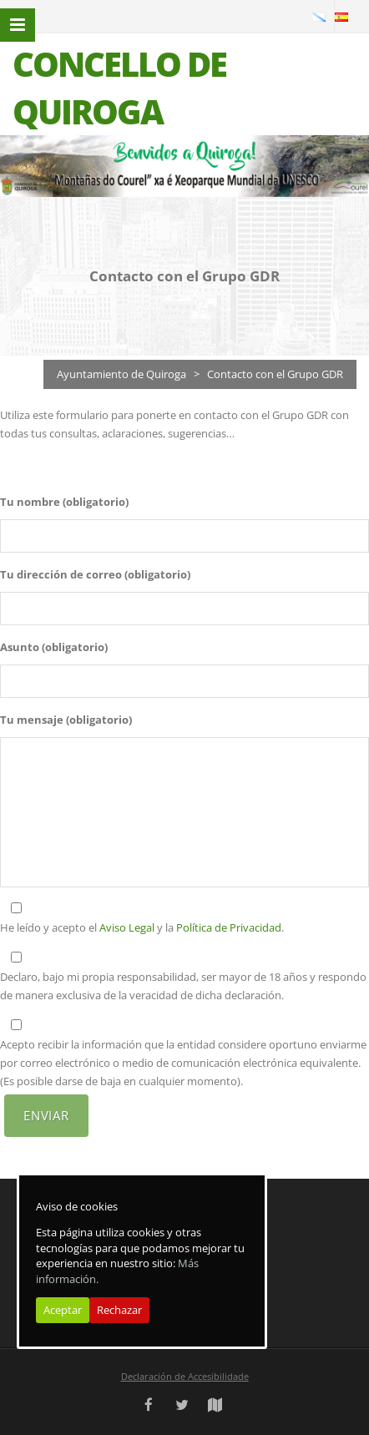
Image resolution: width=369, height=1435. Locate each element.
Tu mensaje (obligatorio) (66, 719)
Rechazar (119, 1309)
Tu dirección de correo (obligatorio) (95, 574)
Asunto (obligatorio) (54, 646)
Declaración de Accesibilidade (185, 1376)
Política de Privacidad (228, 927)
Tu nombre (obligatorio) (64, 501)
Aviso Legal (126, 927)
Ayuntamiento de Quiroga (121, 373)
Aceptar (62, 1309)
